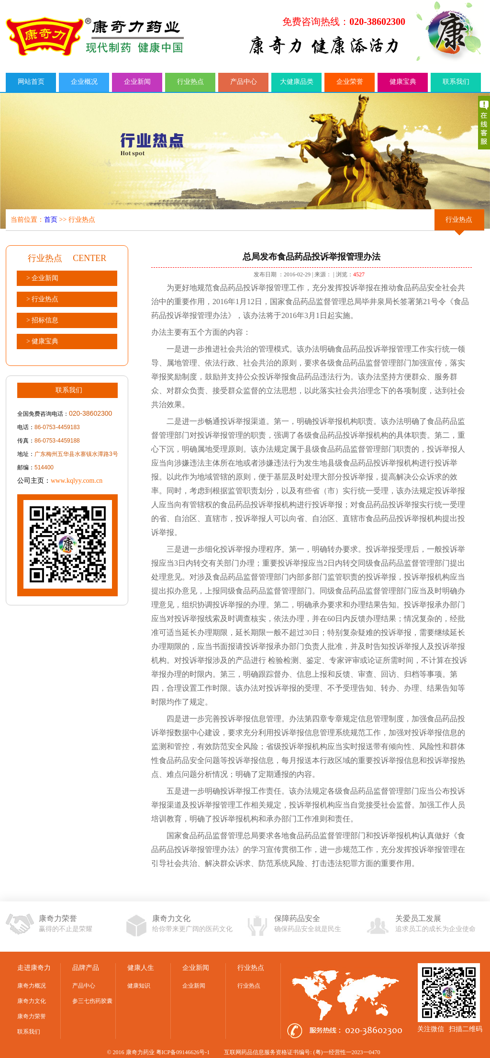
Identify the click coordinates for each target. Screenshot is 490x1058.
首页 (50, 219)
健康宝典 (403, 81)
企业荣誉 (349, 81)
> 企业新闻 (42, 278)
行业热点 (190, 81)
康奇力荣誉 (31, 1016)
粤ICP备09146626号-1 (183, 1052)
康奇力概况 (31, 985)
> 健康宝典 (42, 341)
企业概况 (84, 81)
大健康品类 (296, 81)
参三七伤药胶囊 (92, 1001)
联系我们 (456, 81)
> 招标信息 (42, 320)
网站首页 (31, 81)
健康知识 (138, 985)
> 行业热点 (42, 299)
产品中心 (243, 81)
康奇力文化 (31, 1001)
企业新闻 (137, 81)
